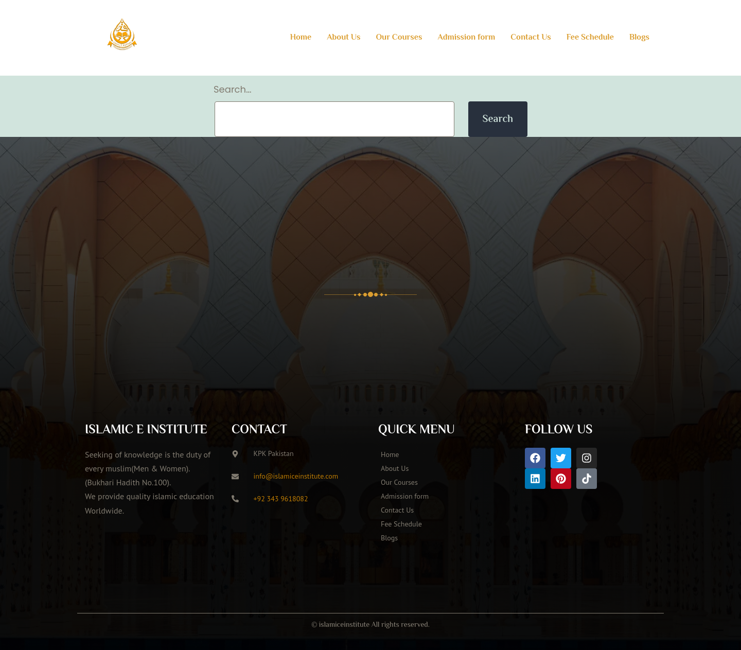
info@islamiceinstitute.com (296, 475)
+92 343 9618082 (281, 498)
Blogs (639, 37)
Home (301, 37)
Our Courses (399, 37)
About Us (343, 37)
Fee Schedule (590, 37)
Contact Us (530, 37)
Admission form (466, 37)
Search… (233, 89)
